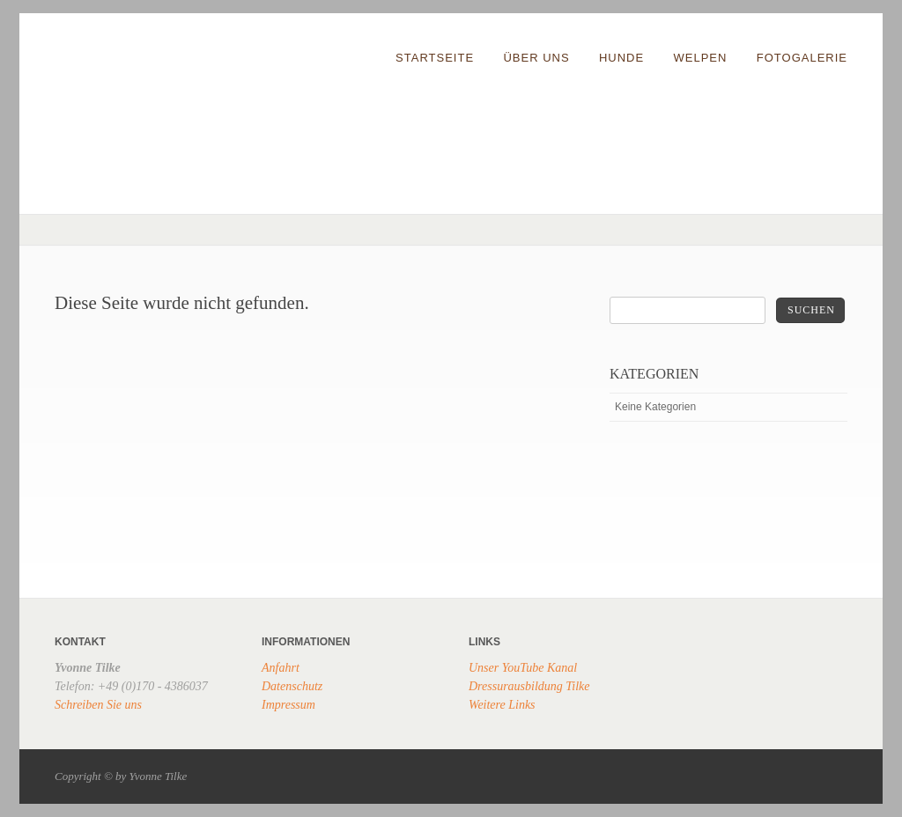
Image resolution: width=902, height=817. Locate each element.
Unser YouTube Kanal (523, 667)
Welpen (701, 57)
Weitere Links (502, 704)
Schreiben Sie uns (98, 704)
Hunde (621, 57)
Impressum (288, 704)
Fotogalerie (802, 57)
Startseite (435, 57)
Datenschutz (292, 686)
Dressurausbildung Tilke (529, 686)
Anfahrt (280, 667)
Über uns (536, 57)
